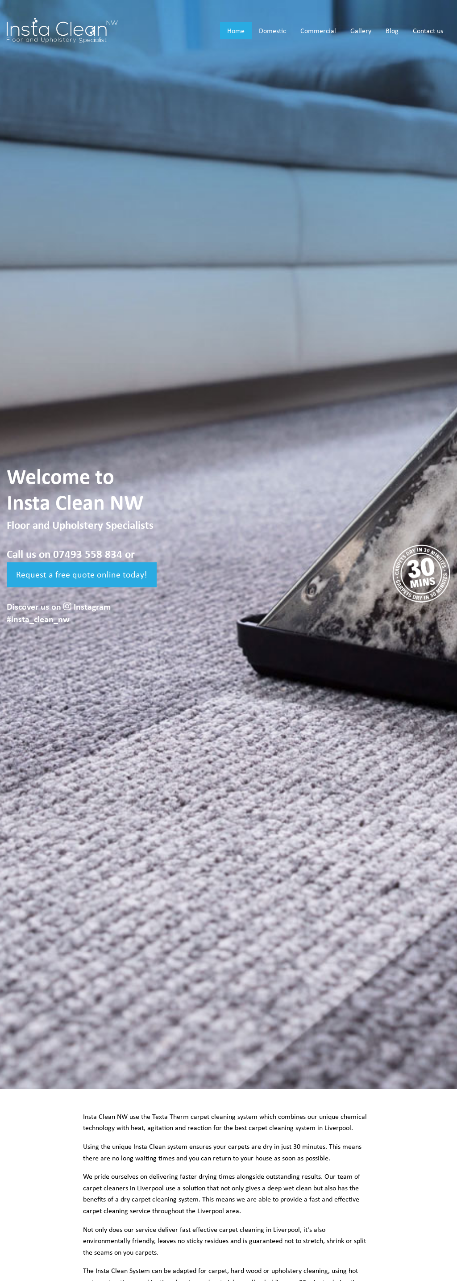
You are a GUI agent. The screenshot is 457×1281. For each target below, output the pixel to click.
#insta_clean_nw (38, 619)
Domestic (272, 30)
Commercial (318, 30)
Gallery (360, 30)
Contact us (428, 30)
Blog (392, 30)
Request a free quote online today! (81, 574)
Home (236, 30)
